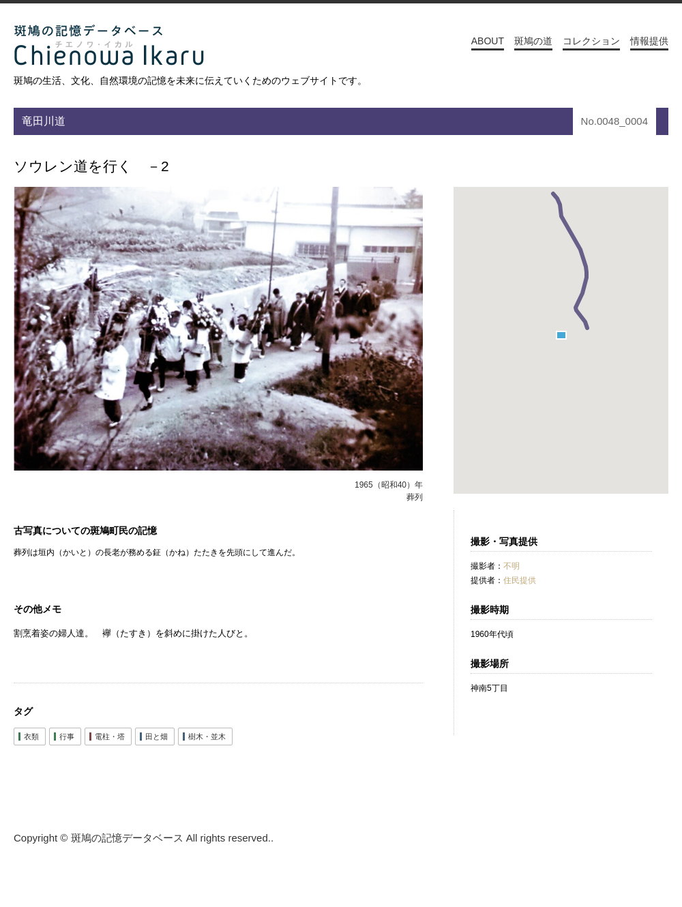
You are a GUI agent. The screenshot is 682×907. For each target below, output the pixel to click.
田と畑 (156, 736)
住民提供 (519, 580)
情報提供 (649, 40)
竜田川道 (43, 121)
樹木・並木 (207, 736)
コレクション (591, 40)
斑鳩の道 (533, 40)
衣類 (31, 736)
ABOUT (487, 40)
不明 (511, 566)
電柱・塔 (110, 736)
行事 (66, 736)
